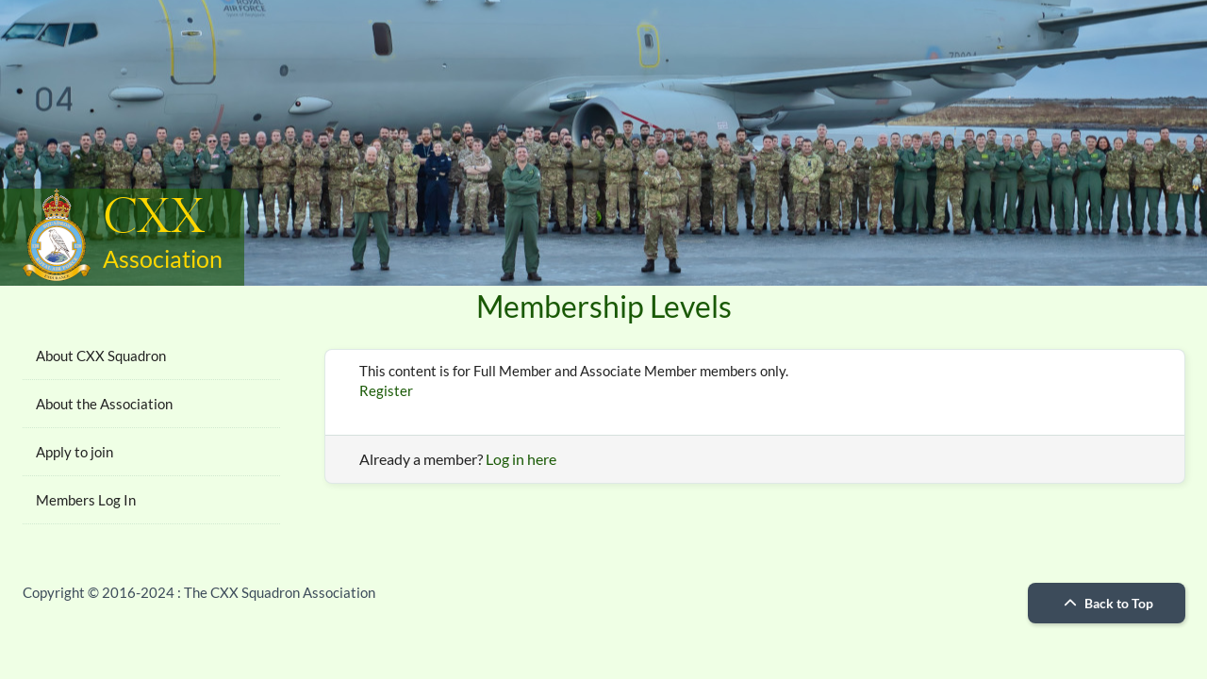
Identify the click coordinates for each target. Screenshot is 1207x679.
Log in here (521, 459)
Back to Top (1106, 603)
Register (386, 390)
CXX (154, 218)
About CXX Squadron (101, 355)
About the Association (104, 403)
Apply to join (74, 451)
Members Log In (86, 499)
